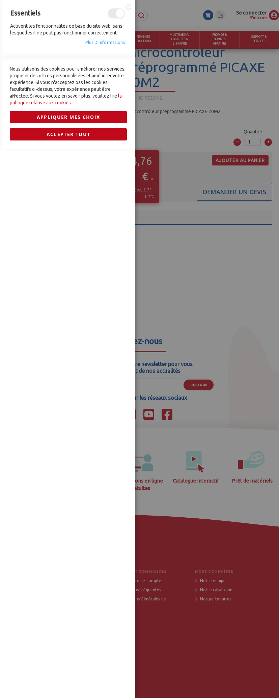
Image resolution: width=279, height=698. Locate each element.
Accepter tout (68, 482)
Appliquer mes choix (68, 464)
